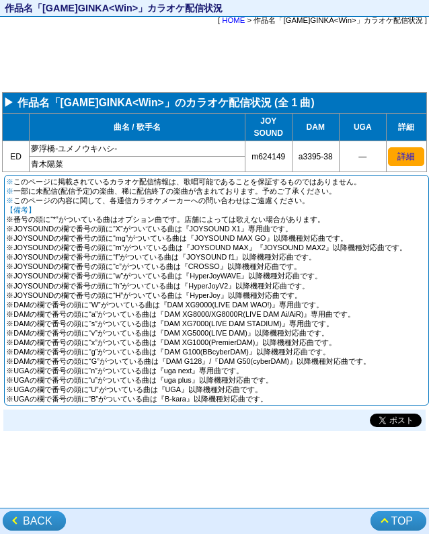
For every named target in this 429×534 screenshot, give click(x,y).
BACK (37, 521)
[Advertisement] (214, 59)
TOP (402, 521)
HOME (233, 20)
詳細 (406, 156)
